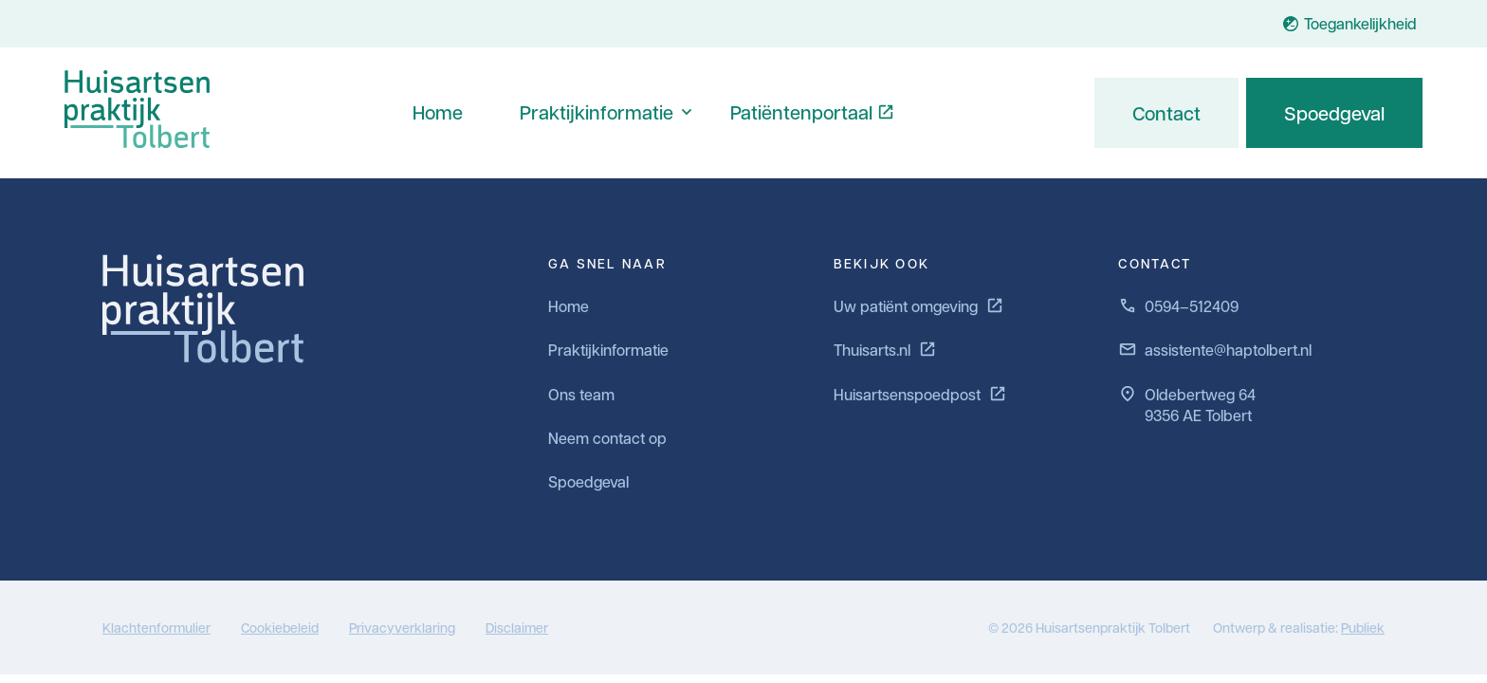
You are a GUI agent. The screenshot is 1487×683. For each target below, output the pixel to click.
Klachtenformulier (156, 627)
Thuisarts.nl (885, 350)
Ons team (581, 394)
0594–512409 (1178, 306)
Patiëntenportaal (801, 112)
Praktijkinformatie (596, 112)
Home (438, 112)
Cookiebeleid (280, 627)
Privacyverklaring (402, 627)
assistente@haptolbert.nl (1215, 350)
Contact (1166, 113)
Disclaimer (517, 627)
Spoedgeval (1334, 113)
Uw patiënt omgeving (919, 306)
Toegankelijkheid (1349, 23)
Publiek (1363, 627)
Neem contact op (607, 438)
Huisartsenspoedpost (920, 394)
